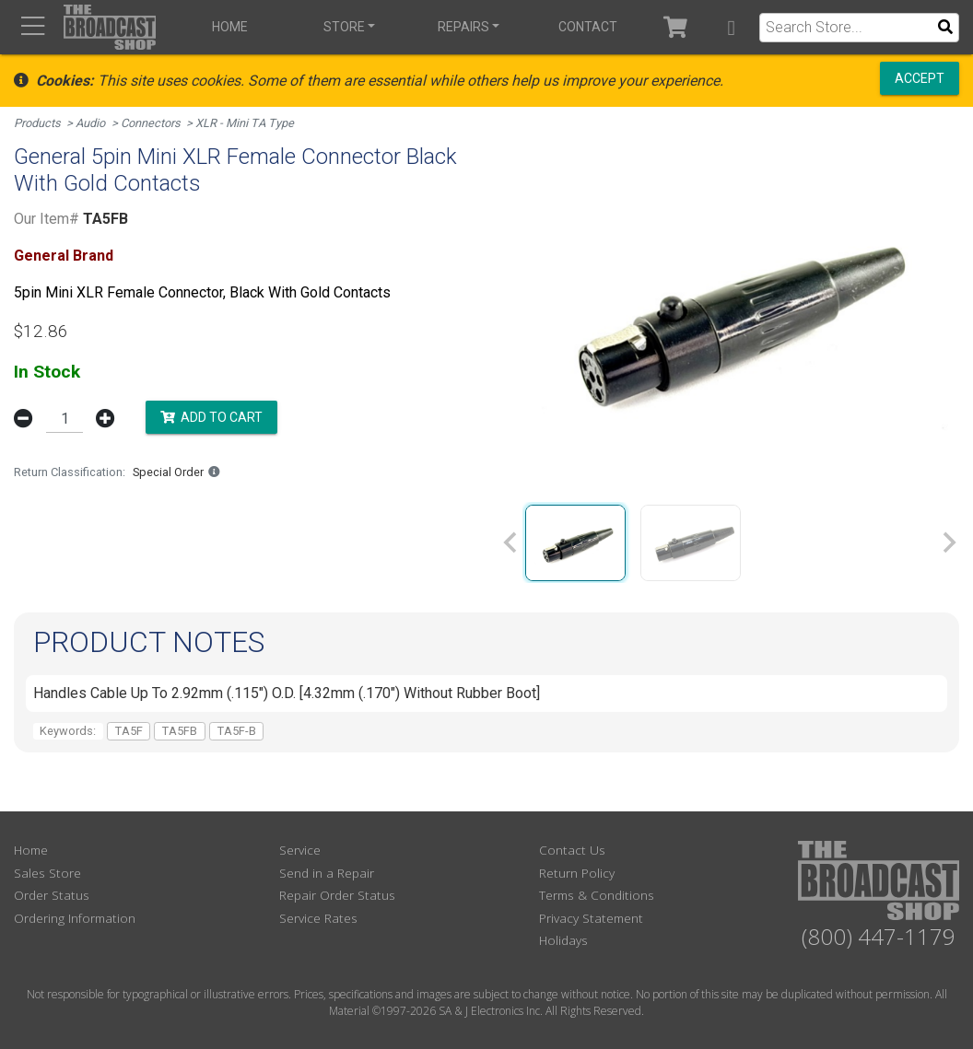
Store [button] (344, 26)
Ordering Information (74, 918)
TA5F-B (236, 731)
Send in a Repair (326, 872)
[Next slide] (948, 542)
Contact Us (572, 849)
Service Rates (318, 918)
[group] (575, 542)
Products (37, 123)
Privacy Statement (591, 918)
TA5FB (179, 731)
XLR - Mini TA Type (244, 123)
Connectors (151, 123)
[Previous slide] (511, 542)
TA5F (129, 731)
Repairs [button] (463, 26)
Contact (587, 26)
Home (230, 26)
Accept (919, 78)
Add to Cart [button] (211, 417)
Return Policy (577, 872)
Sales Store (47, 872)
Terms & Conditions (596, 894)
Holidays (563, 940)
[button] (731, 27)
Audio (90, 123)
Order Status (51, 894)
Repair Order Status (337, 894)
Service (300, 849)
